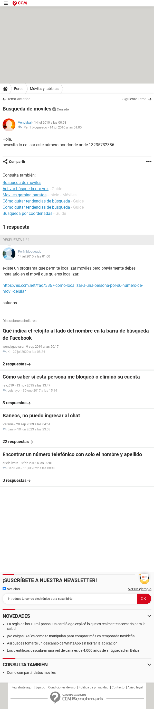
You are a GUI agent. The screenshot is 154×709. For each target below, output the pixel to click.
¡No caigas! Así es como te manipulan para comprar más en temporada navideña (71, 636)
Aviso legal (135, 687)
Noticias (11, 589)
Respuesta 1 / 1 (16, 240)
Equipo (40, 687)
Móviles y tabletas (44, 89)
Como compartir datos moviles (31, 672)
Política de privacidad (94, 687)
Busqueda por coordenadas (27, 213)
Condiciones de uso (61, 687)
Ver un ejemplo (139, 589)
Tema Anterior (18, 99)
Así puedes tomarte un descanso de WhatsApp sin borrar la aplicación (62, 643)
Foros (18, 89)
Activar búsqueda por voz (26, 188)
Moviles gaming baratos (24, 194)
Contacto (118, 687)
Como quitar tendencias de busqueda (36, 207)
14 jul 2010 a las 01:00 (66, 127)
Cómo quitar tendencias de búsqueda (36, 201)
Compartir (17, 162)
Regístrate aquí (22, 687)
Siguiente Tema (134, 99)
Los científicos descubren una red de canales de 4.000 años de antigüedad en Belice (73, 650)
